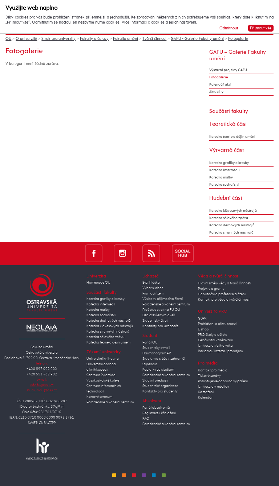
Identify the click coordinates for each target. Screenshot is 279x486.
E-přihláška (151, 282)
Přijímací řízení (152, 293)
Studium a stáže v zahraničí (163, 359)
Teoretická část (228, 124)
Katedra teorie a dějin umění (232, 137)
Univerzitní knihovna (102, 359)
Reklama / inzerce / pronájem (220, 351)
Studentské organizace (160, 386)
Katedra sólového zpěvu (228, 218)
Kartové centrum (99, 397)
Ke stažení (206, 392)
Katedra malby (221, 177)
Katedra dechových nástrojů (232, 225)
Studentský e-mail (156, 348)
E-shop (203, 329)
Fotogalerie (238, 39)
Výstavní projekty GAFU (228, 70)
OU (8, 39)
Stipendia (149, 364)
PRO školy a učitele (212, 335)
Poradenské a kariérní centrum (110, 402)
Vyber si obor (152, 288)
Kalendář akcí (220, 84)
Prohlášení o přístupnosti (217, 324)
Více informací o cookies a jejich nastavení (159, 22)
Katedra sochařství (224, 184)
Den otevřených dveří (158, 315)
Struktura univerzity (58, 39)
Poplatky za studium (158, 369)
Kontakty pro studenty (160, 391)
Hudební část (225, 198)
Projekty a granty (211, 289)
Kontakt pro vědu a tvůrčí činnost (224, 299)
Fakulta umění (125, 39)
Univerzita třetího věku (215, 345)
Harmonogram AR (156, 353)
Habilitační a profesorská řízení (222, 294)
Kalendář (205, 397)
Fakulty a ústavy (94, 39)
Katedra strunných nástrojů (231, 232)
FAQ (145, 418)
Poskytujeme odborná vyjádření (223, 381)
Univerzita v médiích (213, 386)
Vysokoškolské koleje (102, 380)
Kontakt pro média (212, 370)
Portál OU (150, 342)
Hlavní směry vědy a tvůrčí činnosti (224, 283)
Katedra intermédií (224, 170)
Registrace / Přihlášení (159, 413)
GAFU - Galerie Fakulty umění (197, 39)
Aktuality (216, 92)
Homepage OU (98, 282)
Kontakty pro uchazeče (160, 326)
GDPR (202, 318)
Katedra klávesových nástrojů (233, 211)
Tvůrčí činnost (154, 39)
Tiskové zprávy (209, 376)
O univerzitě (26, 39)
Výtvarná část (226, 150)
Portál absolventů (156, 407)
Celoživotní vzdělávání (215, 340)
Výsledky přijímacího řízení (162, 299)
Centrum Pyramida (101, 375)
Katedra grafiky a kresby (229, 163)
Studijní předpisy (155, 380)
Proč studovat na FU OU (161, 310)
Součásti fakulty (228, 111)
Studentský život (155, 320)
